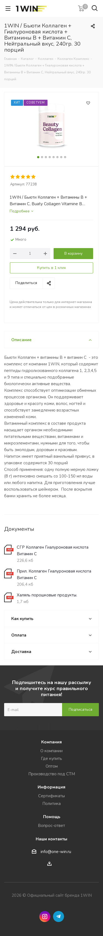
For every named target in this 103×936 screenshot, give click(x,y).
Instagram (44, 916)
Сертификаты (51, 796)
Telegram (58, 916)
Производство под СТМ (51, 774)
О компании (51, 751)
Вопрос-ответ (51, 825)
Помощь (51, 817)
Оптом (52, 766)
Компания (51, 742)
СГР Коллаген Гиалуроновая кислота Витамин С (52, 551)
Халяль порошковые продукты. (47, 595)
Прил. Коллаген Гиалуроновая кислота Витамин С (54, 574)
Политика (51, 803)
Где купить (51, 758)
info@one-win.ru (56, 851)
